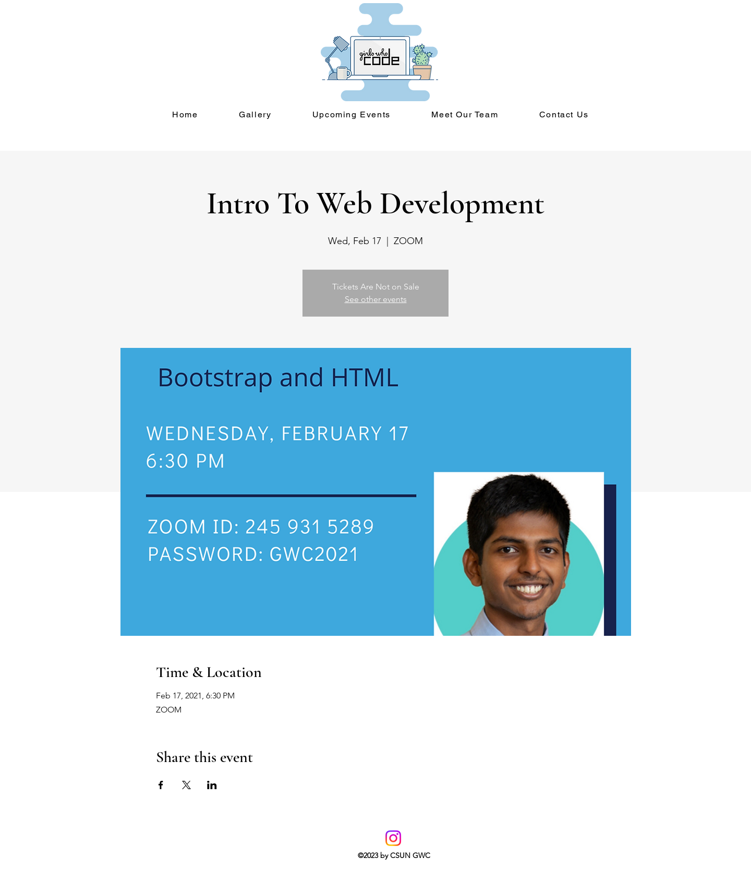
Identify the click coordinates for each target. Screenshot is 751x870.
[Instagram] (393, 838)
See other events (376, 299)
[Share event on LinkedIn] (212, 785)
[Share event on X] (186, 785)
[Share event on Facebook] (161, 785)
